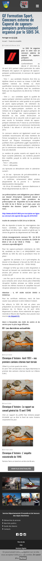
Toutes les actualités (15, 41)
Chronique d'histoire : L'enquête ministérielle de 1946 (16, 455)
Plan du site (21, 542)
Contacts (7, 529)
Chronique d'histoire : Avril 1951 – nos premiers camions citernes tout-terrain (19, 360)
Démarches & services (12, 520)
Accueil (4, 41)
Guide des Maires (10, 526)
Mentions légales (21, 548)
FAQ (21, 545)
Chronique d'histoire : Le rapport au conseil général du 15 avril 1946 (18, 409)
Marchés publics (10, 523)
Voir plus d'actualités (21, 469)
